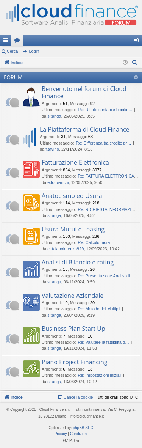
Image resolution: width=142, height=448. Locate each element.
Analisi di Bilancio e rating (78, 262)
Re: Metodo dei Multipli (99, 309)
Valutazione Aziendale (72, 295)
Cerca (12, 51)
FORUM (13, 77)
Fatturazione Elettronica (75, 162)
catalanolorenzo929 (65, 249)
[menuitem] (134, 62)
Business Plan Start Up (73, 328)
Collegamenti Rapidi (7, 42)
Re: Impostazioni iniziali (99, 375)
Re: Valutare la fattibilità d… (103, 342)
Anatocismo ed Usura (72, 196)
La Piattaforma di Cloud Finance (85, 129)
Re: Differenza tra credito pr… (103, 143)
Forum (18, 42)
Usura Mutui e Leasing (73, 229)
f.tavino (52, 149)
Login (34, 51)
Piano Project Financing (75, 362)
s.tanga (54, 116)
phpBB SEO (83, 428)
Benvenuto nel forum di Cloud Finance (84, 92)
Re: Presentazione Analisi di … (106, 276)
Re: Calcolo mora (94, 242)
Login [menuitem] (138, 42)
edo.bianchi (58, 182)
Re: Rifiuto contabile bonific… (105, 109)
